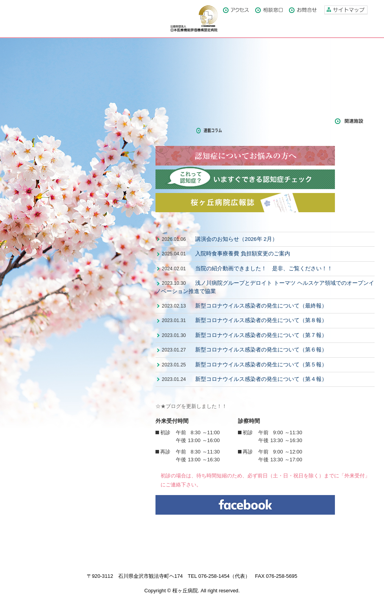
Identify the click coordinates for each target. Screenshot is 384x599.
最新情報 (186, 224)
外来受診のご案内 (186, 82)
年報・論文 (171, 130)
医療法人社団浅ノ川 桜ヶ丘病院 (58, 19)
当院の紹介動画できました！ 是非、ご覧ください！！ (264, 268)
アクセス (236, 10)
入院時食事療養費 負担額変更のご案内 (242, 254)
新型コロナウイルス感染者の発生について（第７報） (261, 335)
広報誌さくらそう (178, 121)
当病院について (186, 64)
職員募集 (251, 100)
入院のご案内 (186, 100)
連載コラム (212, 130)
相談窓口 (269, 10)
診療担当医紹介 (251, 82)
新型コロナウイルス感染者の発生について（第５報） (261, 365)
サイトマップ (346, 10)
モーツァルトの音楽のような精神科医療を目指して (73, 79)
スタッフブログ (306, 121)
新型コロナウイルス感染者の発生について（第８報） (261, 320)
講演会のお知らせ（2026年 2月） (236, 239)
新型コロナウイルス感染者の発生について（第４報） (261, 379)
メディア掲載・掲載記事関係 (243, 121)
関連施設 (349, 121)
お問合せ (303, 10)
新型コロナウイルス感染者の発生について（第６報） (261, 350)
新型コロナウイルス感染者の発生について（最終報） (261, 306)
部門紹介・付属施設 (251, 64)
